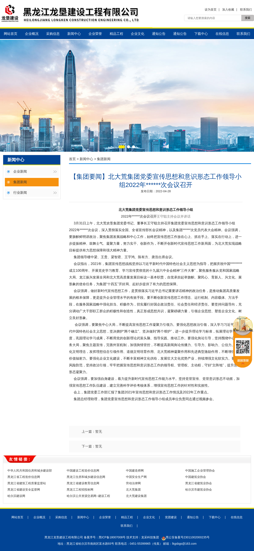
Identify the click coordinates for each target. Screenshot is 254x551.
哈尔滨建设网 (16, 496)
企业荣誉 (95, 33)
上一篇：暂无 (92, 431)
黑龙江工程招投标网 (80, 489)
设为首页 (211, 9)
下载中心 (201, 33)
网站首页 (10, 33)
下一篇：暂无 (92, 446)
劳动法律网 (133, 483)
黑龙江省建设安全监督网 (23, 489)
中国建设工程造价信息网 (83, 470)
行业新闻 (20, 192)
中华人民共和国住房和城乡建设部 (29, 470)
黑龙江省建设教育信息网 (83, 483)
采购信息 (53, 33)
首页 (72, 159)
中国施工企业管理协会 (200, 470)
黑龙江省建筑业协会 (198, 483)
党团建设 (171, 517)
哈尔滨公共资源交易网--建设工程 (88, 496)
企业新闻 (20, 171)
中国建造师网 (135, 470)
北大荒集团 (133, 489)
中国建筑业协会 (195, 477)
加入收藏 (228, 9)
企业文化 (137, 33)
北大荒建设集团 (136, 496)
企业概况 (32, 33)
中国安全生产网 (136, 477)
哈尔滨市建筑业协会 (198, 489)
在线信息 (222, 33)
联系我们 (246, 9)
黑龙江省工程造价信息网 (23, 477)
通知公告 (159, 33)
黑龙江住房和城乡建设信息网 (86, 477)
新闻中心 (74, 33)
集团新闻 (20, 182)
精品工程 (116, 33)
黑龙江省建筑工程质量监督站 (26, 483)
